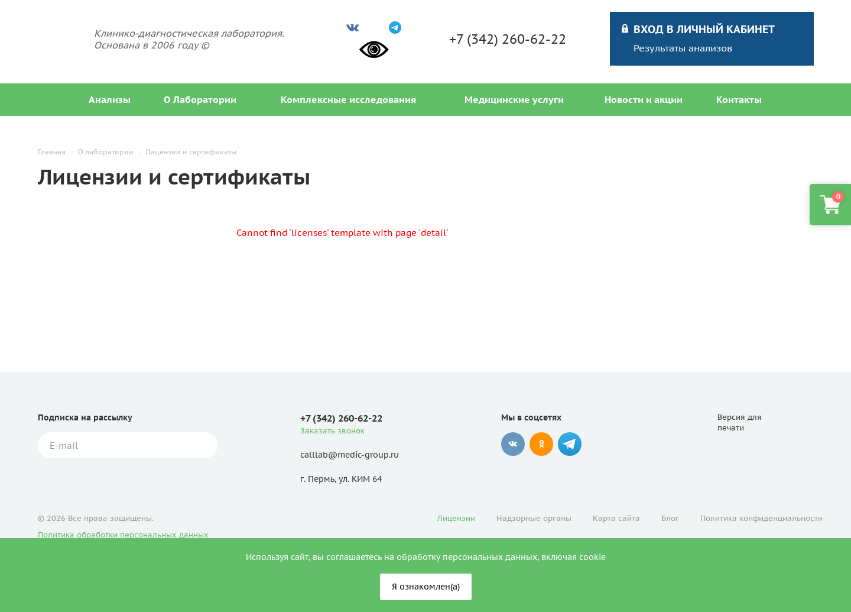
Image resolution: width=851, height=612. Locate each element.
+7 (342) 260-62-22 (507, 39)
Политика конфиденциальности (761, 518)
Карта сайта (616, 518)
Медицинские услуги (514, 99)
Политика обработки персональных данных (123, 535)
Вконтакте (513, 444)
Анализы (110, 99)
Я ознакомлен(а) (426, 586)
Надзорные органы (533, 518)
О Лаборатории (200, 99)
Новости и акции (644, 99)
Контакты (739, 99)
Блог (670, 518)
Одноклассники (541, 444)
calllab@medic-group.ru (349, 454)
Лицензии (456, 518)
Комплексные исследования (348, 99)
